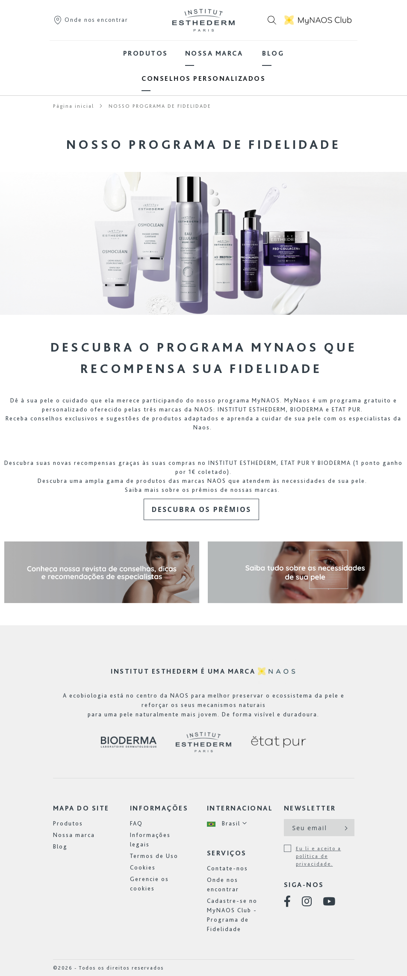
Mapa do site (81, 808)
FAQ (136, 823)
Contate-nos (227, 868)
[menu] (203, 66)
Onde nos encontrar (90, 19)
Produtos (68, 823)
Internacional (240, 808)
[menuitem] (145, 53)
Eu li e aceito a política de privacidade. (318, 856)
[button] (227, 823)
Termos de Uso (154, 855)
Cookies (143, 867)
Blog (60, 846)
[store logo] (203, 20)
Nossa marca (74, 834)
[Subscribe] (345, 827)
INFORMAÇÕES (159, 808)
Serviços (227, 853)
